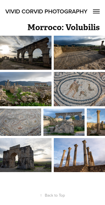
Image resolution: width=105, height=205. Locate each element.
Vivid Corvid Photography (46, 11)
